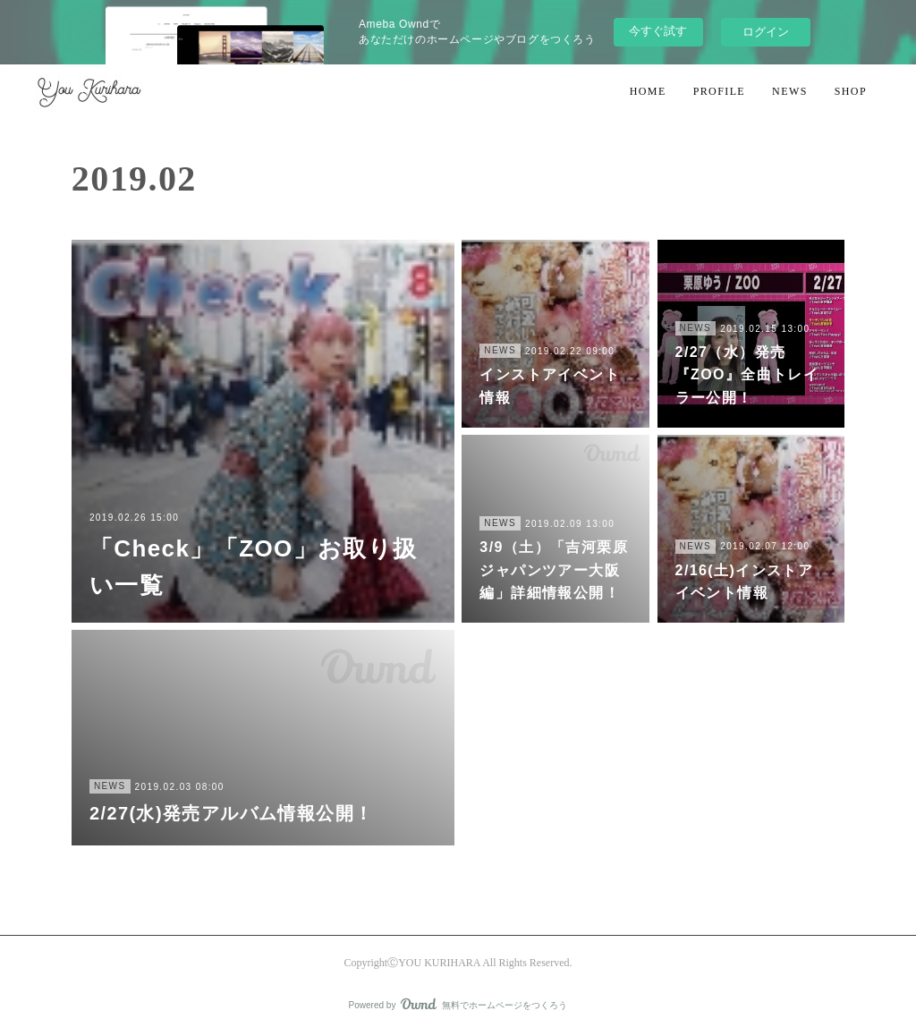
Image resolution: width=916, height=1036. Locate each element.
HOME (648, 91)
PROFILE (719, 91)
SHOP (851, 91)
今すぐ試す (658, 31)
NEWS (790, 91)
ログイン (765, 31)
